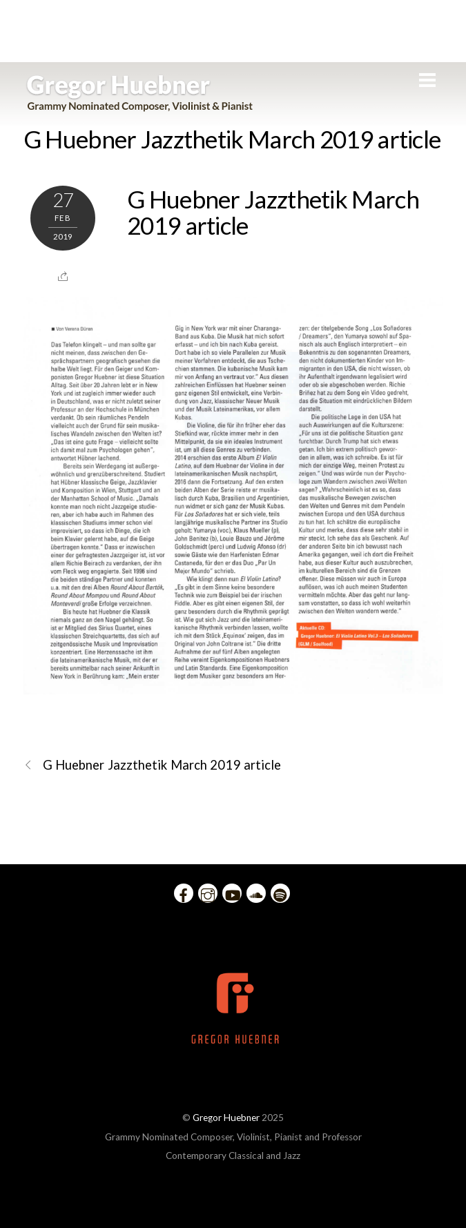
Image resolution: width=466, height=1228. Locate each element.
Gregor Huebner (226, 1117)
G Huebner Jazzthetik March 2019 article (232, 138)
